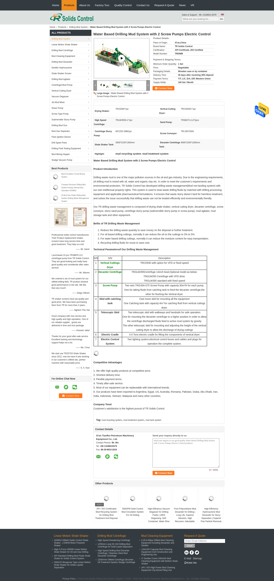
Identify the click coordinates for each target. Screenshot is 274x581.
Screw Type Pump (60, 114)
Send (189, 545)
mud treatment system (133, 420)
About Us (84, 5)
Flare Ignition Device (61, 137)
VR (192, 5)
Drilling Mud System (78, 27)
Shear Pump (57, 108)
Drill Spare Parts (59, 142)
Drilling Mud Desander (62, 62)
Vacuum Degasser (60, 96)
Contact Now (165, 88)
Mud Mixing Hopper (61, 154)
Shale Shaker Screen (61, 73)
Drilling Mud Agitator (61, 79)
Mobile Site (190, 563)
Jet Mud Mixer (58, 102)
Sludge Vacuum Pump (62, 160)
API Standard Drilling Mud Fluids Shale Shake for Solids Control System (72, 557)
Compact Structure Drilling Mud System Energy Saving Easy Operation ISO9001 (73, 188)
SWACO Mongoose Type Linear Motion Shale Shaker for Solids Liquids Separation (72, 565)
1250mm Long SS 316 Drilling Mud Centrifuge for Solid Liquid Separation (115, 545)
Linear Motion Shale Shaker (64, 44)
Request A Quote (164, 5)
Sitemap (197, 558)
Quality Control (123, 5)
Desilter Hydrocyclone (62, 67)
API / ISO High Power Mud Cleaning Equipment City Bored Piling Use (158, 568)
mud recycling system (112, 420)
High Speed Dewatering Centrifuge (114, 540)
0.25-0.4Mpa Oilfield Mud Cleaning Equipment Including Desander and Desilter (157, 543)
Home (55, 5)
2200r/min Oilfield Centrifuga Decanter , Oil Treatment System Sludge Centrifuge (116, 561)
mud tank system (153, 420)
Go (221, 19)
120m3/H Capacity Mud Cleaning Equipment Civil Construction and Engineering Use (156, 552)
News (182, 5)
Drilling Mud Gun (59, 125)
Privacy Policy (68, 579)
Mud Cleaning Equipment (63, 56)
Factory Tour (102, 5)
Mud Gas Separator (61, 131)
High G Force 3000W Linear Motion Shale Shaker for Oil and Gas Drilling (71, 550)
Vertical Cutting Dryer (61, 91)
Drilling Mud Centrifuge (62, 50)
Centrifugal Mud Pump (62, 85)
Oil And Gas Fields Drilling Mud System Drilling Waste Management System (75, 198)
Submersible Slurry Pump (63, 119)
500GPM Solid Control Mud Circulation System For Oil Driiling (133, 512)
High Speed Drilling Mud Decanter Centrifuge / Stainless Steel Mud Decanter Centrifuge (113, 553)
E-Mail (187, 558)
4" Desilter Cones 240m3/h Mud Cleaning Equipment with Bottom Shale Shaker (159, 561)
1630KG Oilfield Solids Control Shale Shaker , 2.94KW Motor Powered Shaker (71, 543)
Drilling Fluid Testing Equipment (66, 148)
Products (69, 5)
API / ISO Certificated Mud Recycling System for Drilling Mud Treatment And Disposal (106, 513)
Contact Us (142, 5)
